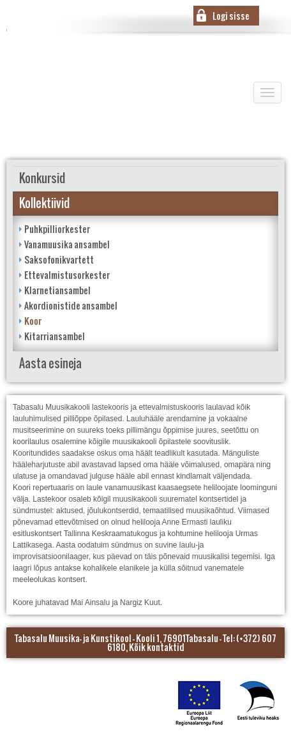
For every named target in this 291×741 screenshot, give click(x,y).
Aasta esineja (50, 363)
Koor (32, 320)
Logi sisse (231, 15)
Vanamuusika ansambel (67, 244)
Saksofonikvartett (59, 259)
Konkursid (42, 178)
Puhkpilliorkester (57, 229)
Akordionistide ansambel (70, 305)
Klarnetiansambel (57, 290)
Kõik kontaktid (156, 647)
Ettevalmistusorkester (67, 274)
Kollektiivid (44, 203)
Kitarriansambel (54, 336)
